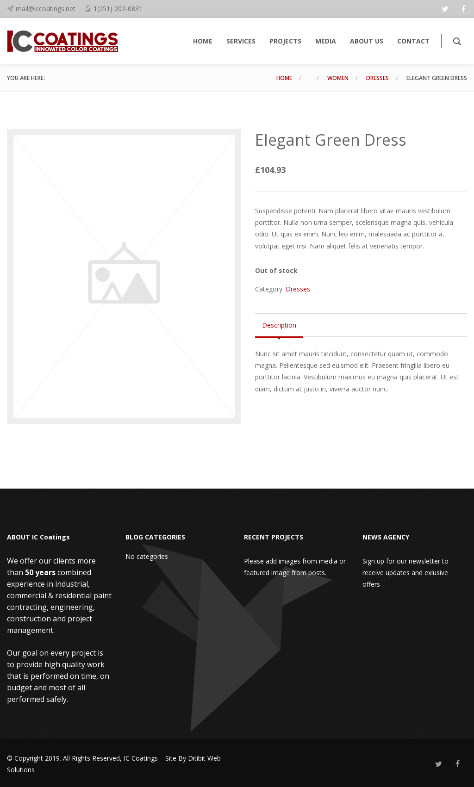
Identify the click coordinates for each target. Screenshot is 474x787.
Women (338, 78)
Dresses (377, 78)
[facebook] (463, 9)
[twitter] (445, 9)
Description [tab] (279, 325)
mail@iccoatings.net (45, 8)
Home (284, 78)
